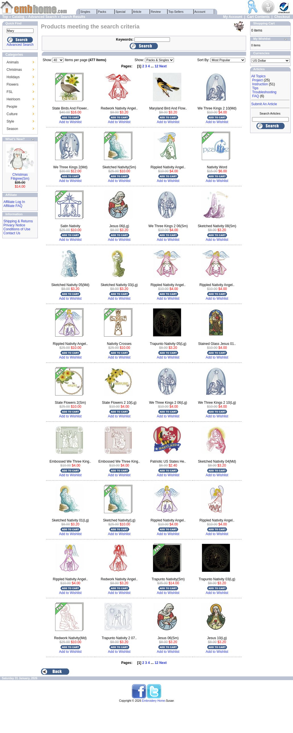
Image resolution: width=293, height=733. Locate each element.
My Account (232, 17)
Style (10, 121)
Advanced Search (42, 17)
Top (5, 17)
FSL (10, 92)
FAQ (255, 96)
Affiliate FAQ (12, 206)
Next (163, 66)
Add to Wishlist (70, 122)
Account (200, 11)
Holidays (13, 77)
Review (156, 11)
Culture (12, 114)
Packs (102, 11)
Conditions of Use (16, 229)
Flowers (12, 84)
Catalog (18, 17)
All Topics (258, 76)
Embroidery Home (153, 700)
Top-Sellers (176, 11)
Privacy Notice (14, 225)
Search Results (73, 17)
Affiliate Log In (14, 202)
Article (137, 11)
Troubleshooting (264, 92)
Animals (13, 62)
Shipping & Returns (18, 221)
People (12, 107)
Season (12, 129)
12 (156, 66)
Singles (85, 11)
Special (120, 11)
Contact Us (11, 233)
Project (257, 80)
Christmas (14, 70)
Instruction (260, 84)
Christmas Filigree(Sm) (20, 177)
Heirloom (13, 99)
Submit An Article (264, 104)
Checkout (282, 17)
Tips (255, 88)
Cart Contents (258, 17)
